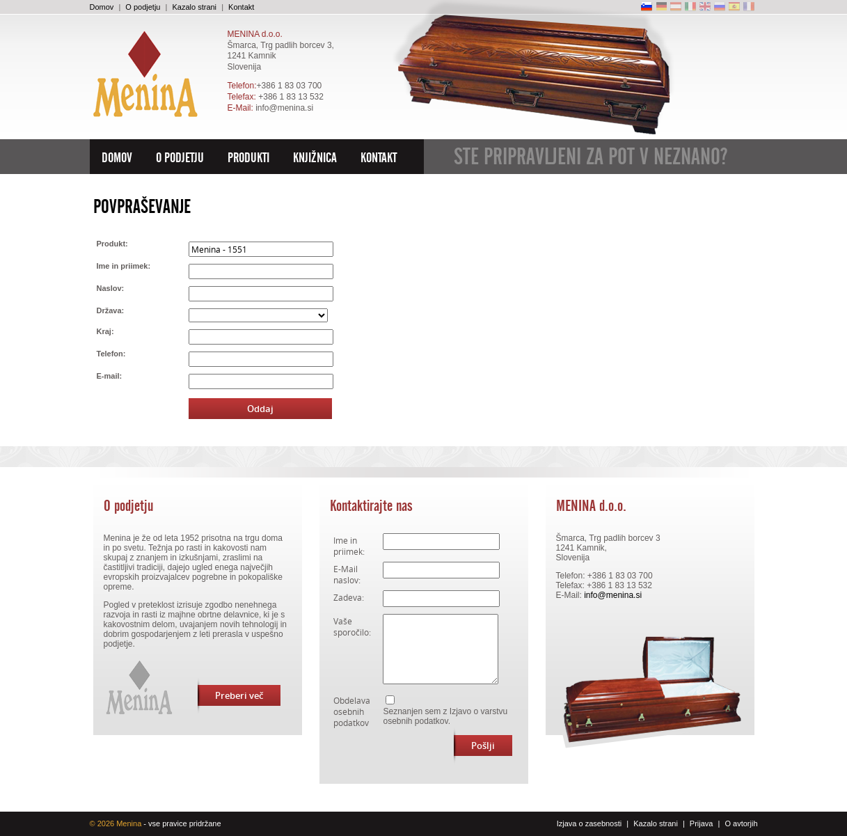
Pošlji (474, 745)
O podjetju (142, 7)
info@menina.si (284, 108)
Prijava (701, 823)
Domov (102, 7)
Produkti (248, 158)
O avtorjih (741, 823)
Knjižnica (315, 158)
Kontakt (241, 7)
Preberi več (230, 695)
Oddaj (260, 408)
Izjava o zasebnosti (589, 823)
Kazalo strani (194, 7)
